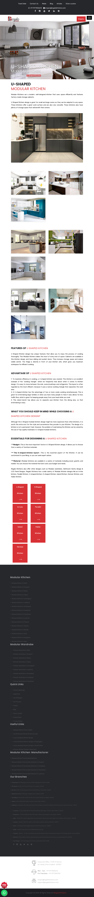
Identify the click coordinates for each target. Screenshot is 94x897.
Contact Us (34, 4)
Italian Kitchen (38, 533)
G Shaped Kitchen (38, 493)
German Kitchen (20, 553)
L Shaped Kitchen (20, 493)
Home (13, 76)
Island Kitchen (20, 533)
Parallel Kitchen (38, 513)
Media (44, 4)
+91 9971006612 (35, 8)
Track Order (22, 4)
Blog (51, 4)
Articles (59, 4)
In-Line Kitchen (20, 513)
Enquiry (81, 19)
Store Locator (71, 4)
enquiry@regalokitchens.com (54, 8)
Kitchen (21, 76)
